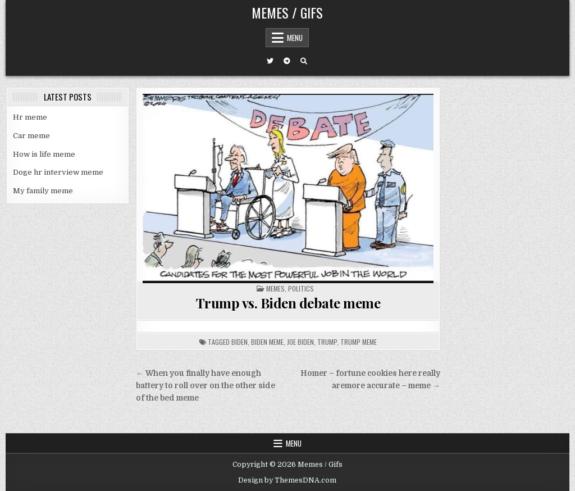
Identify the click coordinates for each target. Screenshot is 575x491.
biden (239, 342)
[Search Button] (303, 61)
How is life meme (44, 154)
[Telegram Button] (287, 61)
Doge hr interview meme (58, 172)
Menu (295, 37)
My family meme (43, 191)
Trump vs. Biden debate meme (288, 303)
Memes (275, 288)
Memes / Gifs (287, 12)
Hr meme (30, 117)
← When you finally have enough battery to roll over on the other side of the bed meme (205, 385)
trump (327, 342)
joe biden (300, 342)
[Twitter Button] (270, 61)
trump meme (358, 342)
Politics (301, 288)
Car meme (31, 135)
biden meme (267, 342)
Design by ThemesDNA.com (287, 480)
